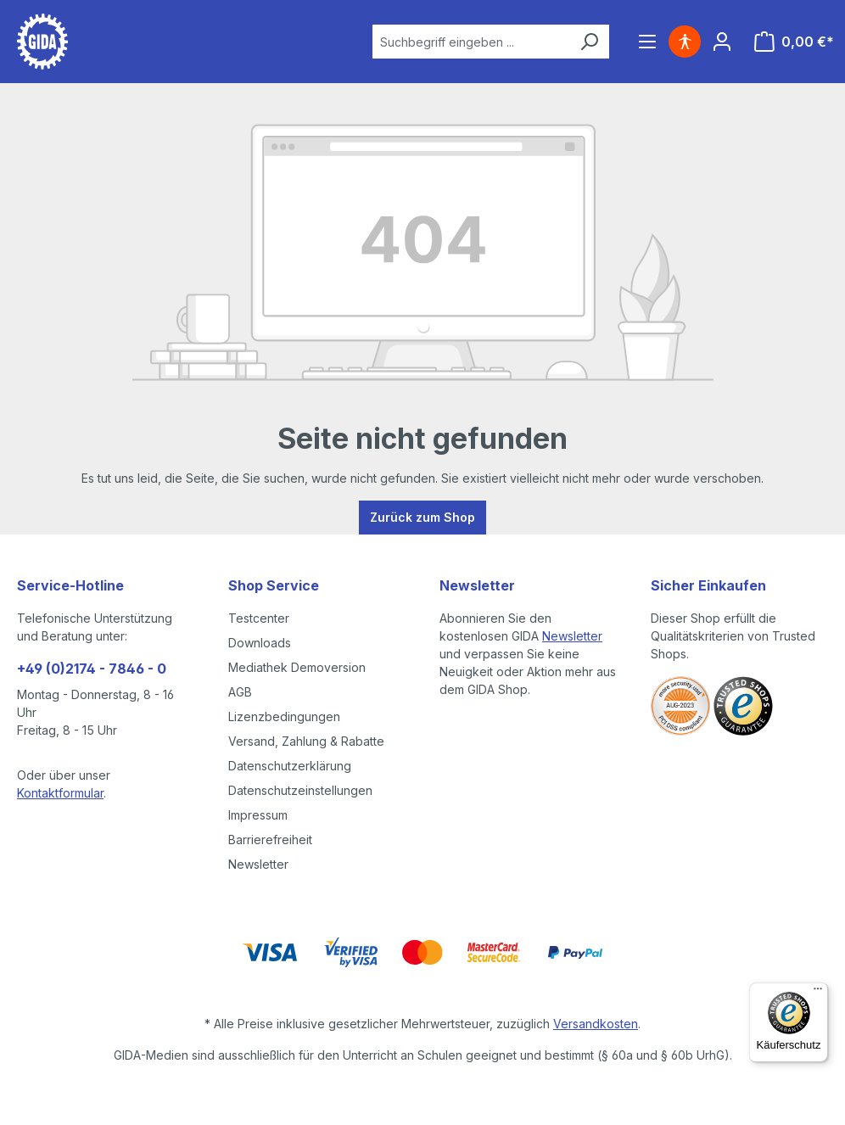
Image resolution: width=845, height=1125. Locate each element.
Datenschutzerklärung (289, 765)
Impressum (258, 815)
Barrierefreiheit (270, 839)
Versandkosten (595, 1023)
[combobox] (470, 42)
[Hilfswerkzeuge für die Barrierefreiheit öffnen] (685, 41)
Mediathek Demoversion (297, 667)
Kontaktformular (60, 793)
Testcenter (258, 618)
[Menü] (647, 41)
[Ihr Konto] (722, 41)
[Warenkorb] (794, 41)
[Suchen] (588, 42)
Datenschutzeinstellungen (300, 790)
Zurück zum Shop (422, 517)
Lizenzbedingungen (284, 716)
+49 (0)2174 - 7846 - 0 (91, 668)
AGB (240, 692)
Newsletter (258, 864)
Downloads (259, 642)
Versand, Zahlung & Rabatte (306, 741)
